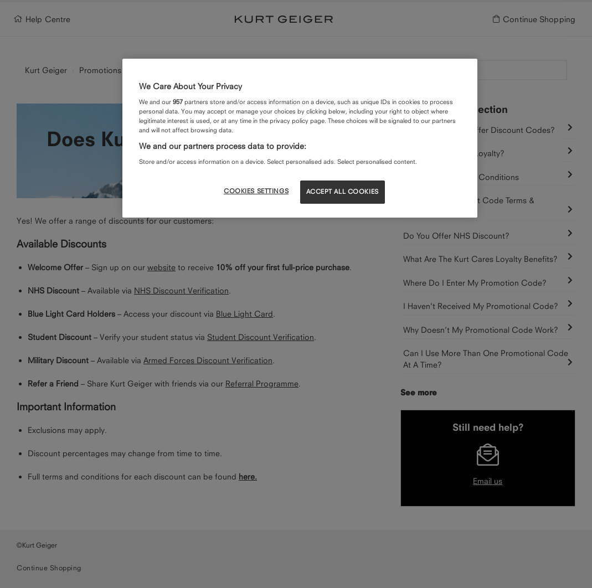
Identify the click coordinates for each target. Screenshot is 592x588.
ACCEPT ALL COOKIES (342, 191)
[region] (299, 138)
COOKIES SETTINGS (256, 191)
